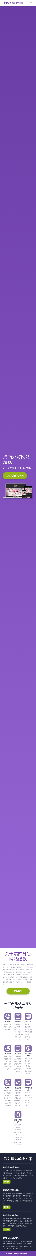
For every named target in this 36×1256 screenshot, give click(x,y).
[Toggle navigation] (30, 3)
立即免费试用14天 (15, 475)
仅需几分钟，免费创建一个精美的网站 (18, 1253)
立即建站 (18, 991)
